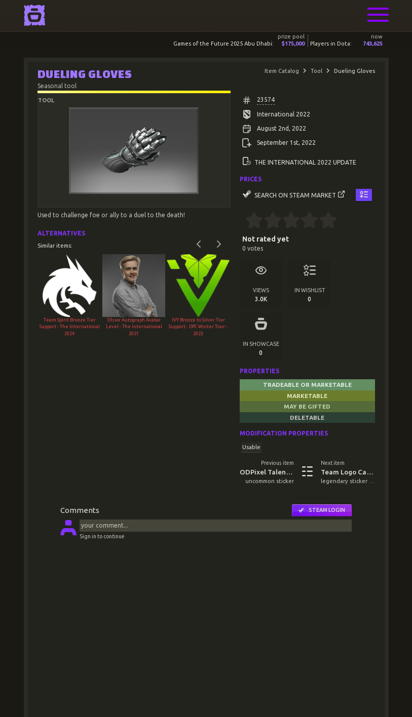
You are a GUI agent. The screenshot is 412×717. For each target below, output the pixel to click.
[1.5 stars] (268, 221)
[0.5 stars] (250, 221)
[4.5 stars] (323, 221)
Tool (316, 71)
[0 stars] (242, 221)
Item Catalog (282, 71)
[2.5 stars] (286, 221)
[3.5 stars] (305, 221)
